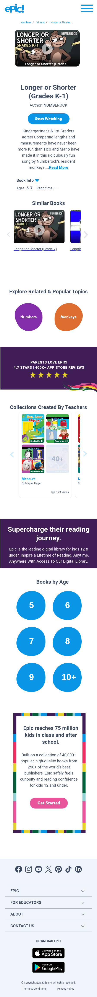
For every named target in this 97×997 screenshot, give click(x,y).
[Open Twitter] (48, 869)
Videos (40, 22)
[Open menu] (86, 9)
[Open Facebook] (18, 869)
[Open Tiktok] (68, 869)
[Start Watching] (49, 118)
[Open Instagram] (28, 869)
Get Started (48, 803)
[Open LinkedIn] (78, 869)
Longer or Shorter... (61, 22)
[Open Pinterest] (58, 869)
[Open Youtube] (38, 869)
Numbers (26, 22)
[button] (45, 454)
